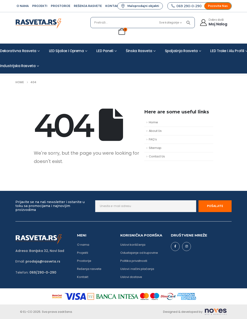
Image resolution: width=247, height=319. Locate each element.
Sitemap (155, 148)
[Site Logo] (38, 24)
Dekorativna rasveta (18, 50)
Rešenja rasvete (88, 6)
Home (153, 122)
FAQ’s (153, 139)
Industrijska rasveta (18, 65)
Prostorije (60, 6)
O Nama (23, 6)
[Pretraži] (188, 22)
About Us (155, 131)
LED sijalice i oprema (66, 50)
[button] (140, 6)
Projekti (39, 6)
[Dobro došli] (213, 22)
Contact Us (157, 156)
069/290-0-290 (42, 272)
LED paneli (104, 50)
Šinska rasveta (139, 50)
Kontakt (113, 6)
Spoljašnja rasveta (181, 50)
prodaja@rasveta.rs (43, 261)
